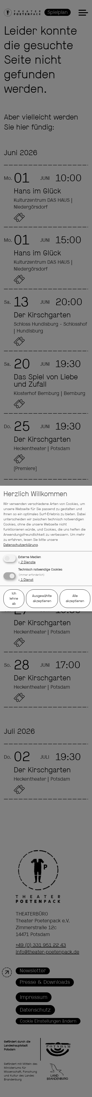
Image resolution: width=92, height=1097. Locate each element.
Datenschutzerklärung (20, 545)
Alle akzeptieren (75, 598)
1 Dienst (25, 580)
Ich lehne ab (14, 598)
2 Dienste (27, 562)
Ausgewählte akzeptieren (42, 598)
